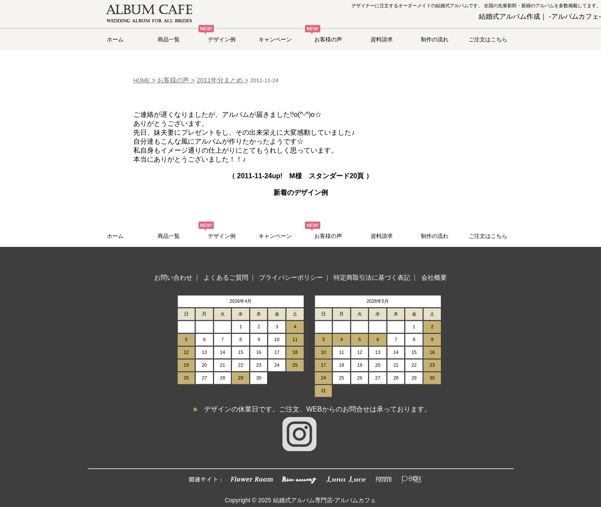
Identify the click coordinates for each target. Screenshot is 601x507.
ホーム (115, 39)
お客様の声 (328, 39)
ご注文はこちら (488, 39)
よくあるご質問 (226, 277)
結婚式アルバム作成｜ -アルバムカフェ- (540, 16)
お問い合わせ (173, 277)
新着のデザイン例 (300, 192)
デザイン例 (222, 39)
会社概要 (434, 277)
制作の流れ (435, 39)
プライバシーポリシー (291, 277)
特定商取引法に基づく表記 (372, 277)
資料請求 (382, 39)
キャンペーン (275, 39)
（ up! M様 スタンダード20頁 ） (300, 176)
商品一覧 (169, 39)
